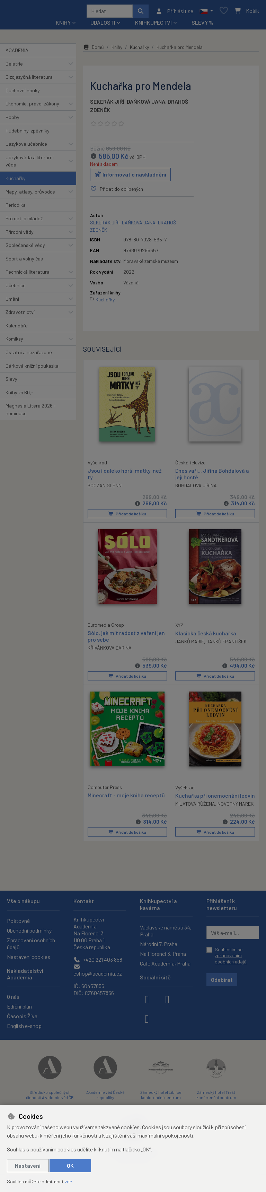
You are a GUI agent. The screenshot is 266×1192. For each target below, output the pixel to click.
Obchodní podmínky (29, 930)
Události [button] (102, 25)
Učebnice (16, 288)
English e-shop (24, 1025)
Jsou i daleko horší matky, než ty (124, 475)
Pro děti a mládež (24, 221)
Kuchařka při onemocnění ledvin (207, 800)
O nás (13, 996)
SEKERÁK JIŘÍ (107, 104)
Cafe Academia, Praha (165, 963)
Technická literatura (28, 274)
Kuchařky (16, 180)
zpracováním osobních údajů (231, 959)
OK (70, 1165)
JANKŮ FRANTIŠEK (226, 643)
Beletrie (14, 66)
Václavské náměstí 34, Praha (166, 930)
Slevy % (202, 25)
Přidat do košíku (127, 516)
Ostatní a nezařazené (29, 355)
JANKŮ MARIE (189, 643)
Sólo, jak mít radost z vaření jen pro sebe (126, 637)
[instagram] (167, 999)
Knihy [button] (63, 25)
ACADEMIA (17, 52)
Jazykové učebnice (26, 146)
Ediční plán (19, 1006)
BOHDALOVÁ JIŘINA (196, 488)
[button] (206, 12)
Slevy (11, 381)
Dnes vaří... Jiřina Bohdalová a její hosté (212, 475)
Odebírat (222, 980)
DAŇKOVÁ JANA (146, 104)
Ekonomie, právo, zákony (32, 106)
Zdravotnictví (20, 314)
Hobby (12, 119)
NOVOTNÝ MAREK (236, 812)
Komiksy (14, 341)
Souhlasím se (231, 955)
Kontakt (83, 901)
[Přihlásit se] (174, 12)
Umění (12, 301)
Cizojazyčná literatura (29, 79)
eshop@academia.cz (97, 970)
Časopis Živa (22, 1016)
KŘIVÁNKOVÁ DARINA (110, 650)
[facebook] (147, 999)
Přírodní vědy (20, 234)
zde (68, 1181)
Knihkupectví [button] (153, 25)
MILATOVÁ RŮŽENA (195, 812)
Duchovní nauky (23, 93)
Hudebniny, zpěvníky (28, 133)
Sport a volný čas (24, 261)
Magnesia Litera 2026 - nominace (31, 412)
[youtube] (147, 1018)
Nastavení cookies (28, 956)
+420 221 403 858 (97, 959)
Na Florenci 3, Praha (163, 953)
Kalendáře (17, 328)
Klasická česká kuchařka (205, 635)
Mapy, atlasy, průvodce (30, 194)
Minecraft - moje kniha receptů (126, 796)
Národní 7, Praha (158, 944)
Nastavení (28, 1165)
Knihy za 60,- (19, 395)
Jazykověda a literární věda (30, 163)
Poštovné (18, 920)
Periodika (16, 207)
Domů (93, 49)
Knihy (117, 49)
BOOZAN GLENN (105, 487)
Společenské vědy (25, 247)
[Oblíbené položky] (223, 12)
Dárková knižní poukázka (32, 368)
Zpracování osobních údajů (31, 943)
